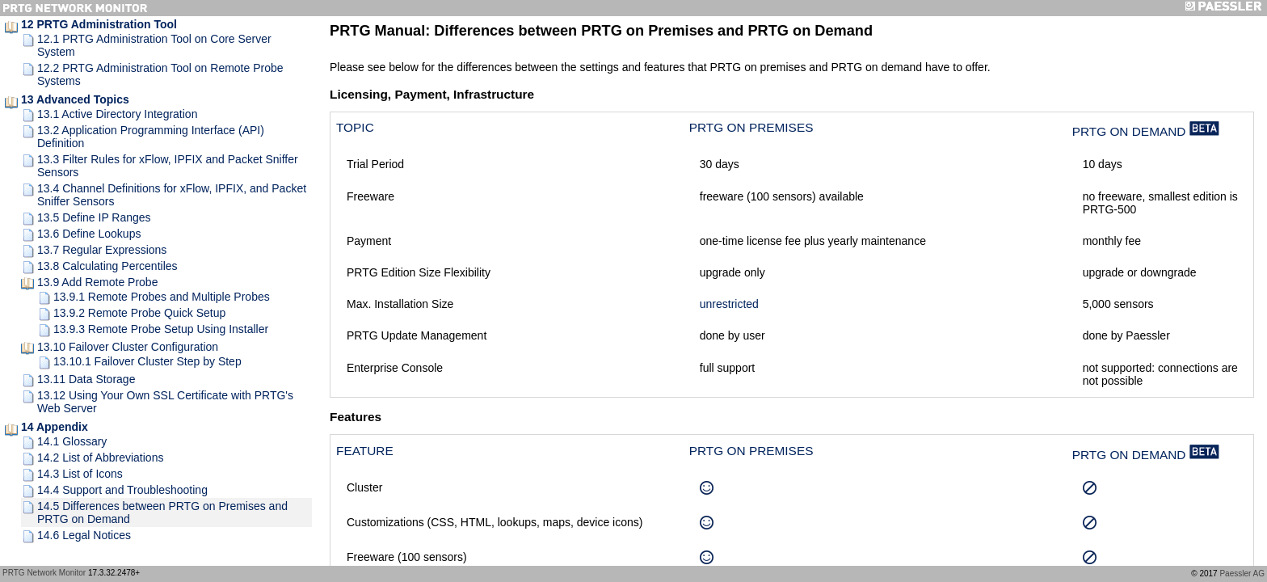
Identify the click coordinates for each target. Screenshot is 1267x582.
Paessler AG (1242, 573)
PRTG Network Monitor (44, 572)
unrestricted (729, 303)
